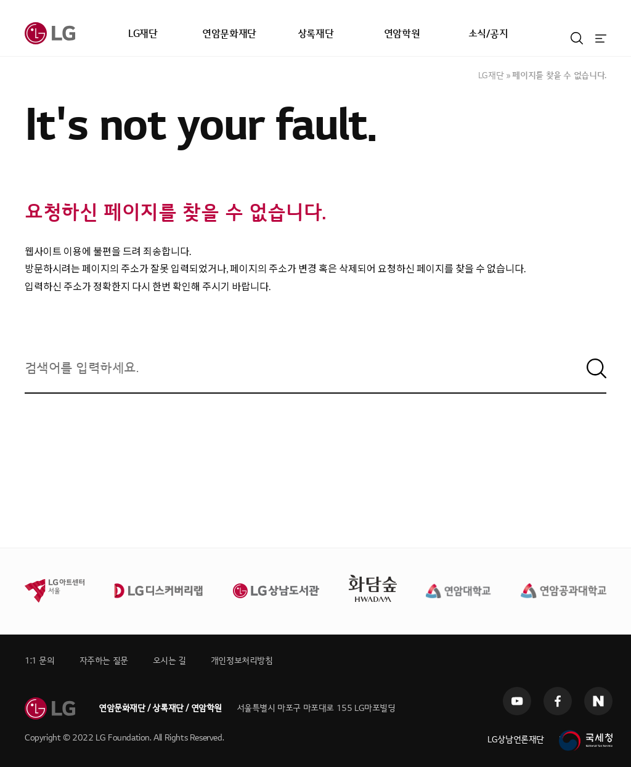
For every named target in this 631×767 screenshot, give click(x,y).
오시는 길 (169, 660)
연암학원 (402, 33)
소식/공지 (488, 33)
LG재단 (142, 33)
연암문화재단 (229, 33)
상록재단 (315, 33)
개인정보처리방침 (242, 660)
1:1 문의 (40, 660)
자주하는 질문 (103, 660)
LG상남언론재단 (515, 739)
